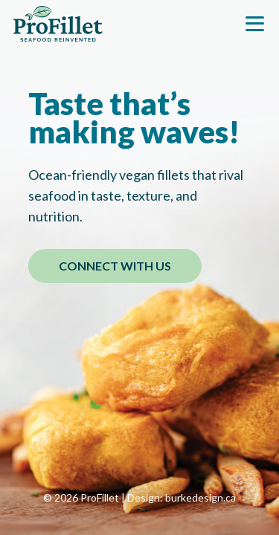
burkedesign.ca (200, 497)
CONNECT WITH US (115, 266)
